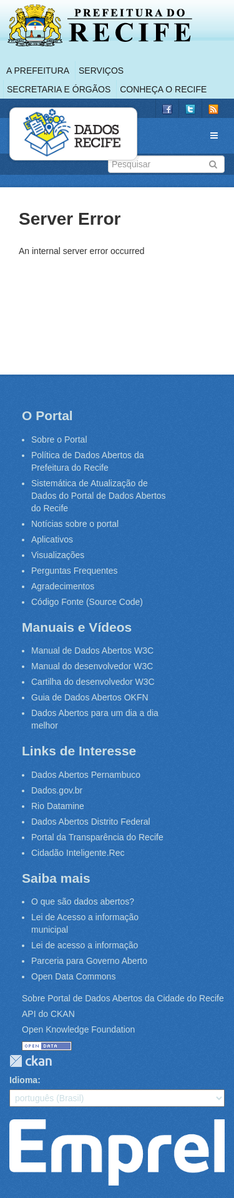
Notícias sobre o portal (75, 524)
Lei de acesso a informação (84, 945)
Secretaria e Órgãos (58, 89)
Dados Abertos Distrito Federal (90, 822)
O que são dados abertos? (82, 901)
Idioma (23, 1080)
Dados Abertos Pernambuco (85, 775)
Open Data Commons (73, 976)
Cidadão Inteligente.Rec (77, 853)
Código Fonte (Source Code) (87, 602)
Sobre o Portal (59, 439)
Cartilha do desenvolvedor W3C (93, 682)
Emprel (117, 1152)
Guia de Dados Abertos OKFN (90, 697)
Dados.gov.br (56, 790)
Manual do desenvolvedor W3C (92, 666)
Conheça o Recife (163, 89)
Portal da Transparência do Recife (97, 837)
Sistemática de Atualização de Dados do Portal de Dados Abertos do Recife (98, 495)
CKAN (30, 1061)
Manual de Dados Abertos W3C (92, 650)
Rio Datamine (57, 806)
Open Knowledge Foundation (78, 1029)
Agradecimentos (62, 586)
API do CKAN (48, 1014)
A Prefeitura (37, 71)
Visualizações (57, 555)
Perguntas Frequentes (74, 571)
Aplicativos (52, 539)
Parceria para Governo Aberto (89, 961)
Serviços (101, 71)
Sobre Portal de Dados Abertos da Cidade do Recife (123, 998)
